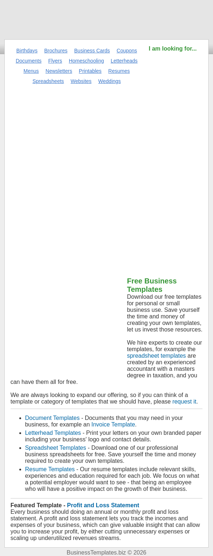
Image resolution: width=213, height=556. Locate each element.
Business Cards (92, 50)
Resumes (119, 71)
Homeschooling (86, 61)
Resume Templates (50, 469)
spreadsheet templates (156, 356)
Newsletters (59, 71)
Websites (81, 81)
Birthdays (27, 50)
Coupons (127, 50)
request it (184, 401)
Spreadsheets (48, 81)
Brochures (56, 50)
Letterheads (124, 61)
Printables (90, 71)
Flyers (55, 61)
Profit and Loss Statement (103, 505)
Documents (29, 61)
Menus (31, 71)
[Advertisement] (173, 162)
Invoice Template (113, 424)
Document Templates (52, 418)
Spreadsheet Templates (55, 448)
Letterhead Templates (53, 433)
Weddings (109, 81)
